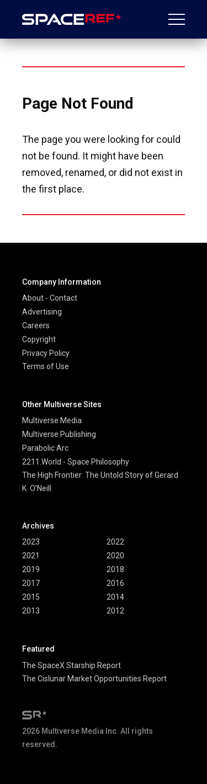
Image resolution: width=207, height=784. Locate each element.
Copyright (39, 339)
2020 (115, 555)
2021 (31, 555)
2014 (115, 597)
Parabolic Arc (45, 448)
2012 (115, 610)
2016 (115, 583)
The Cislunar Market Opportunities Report (94, 678)
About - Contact (49, 298)
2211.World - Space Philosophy (75, 461)
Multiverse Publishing (59, 434)
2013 (31, 610)
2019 (31, 569)
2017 (31, 583)
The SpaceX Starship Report (71, 665)
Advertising (42, 311)
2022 (115, 541)
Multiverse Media (52, 420)
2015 (31, 597)
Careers (36, 325)
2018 (115, 569)
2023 (31, 541)
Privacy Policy (46, 353)
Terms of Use (45, 366)
